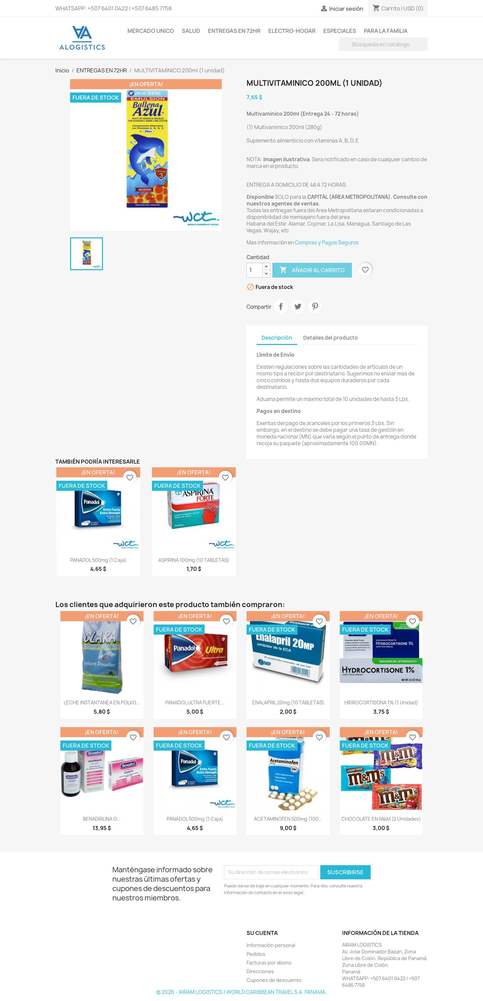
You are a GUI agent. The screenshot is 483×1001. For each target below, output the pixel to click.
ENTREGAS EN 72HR (234, 31)
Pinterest (315, 306)
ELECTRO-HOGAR (292, 31)
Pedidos (256, 954)
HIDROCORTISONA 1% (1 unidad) (381, 702)
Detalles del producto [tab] (330, 337)
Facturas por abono (269, 962)
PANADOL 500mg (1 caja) (98, 560)
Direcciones (260, 971)
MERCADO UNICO (150, 31)
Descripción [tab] (277, 337)
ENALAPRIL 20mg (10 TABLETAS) (288, 702)
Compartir (280, 306)
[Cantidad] (255, 270)
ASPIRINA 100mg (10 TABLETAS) (193, 560)
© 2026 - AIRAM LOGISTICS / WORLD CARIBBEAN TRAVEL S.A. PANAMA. (241, 992)
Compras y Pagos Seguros (327, 242)
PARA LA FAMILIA (386, 31)
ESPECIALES (339, 31)
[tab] (369, 334)
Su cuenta (262, 933)
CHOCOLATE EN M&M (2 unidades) (381, 819)
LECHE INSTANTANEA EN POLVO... (102, 702)
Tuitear (298, 306)
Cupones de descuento (274, 980)
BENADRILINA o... (102, 819)
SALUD (191, 31)
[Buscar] (383, 44)
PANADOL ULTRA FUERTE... (195, 702)
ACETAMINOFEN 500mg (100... (288, 819)
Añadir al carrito (312, 270)
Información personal (271, 945)
